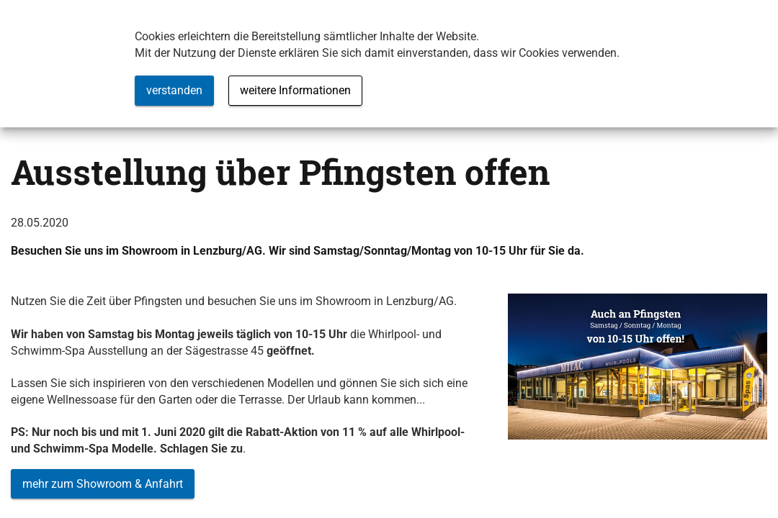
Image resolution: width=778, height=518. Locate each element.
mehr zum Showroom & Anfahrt (102, 484)
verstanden (174, 90)
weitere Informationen (295, 90)
